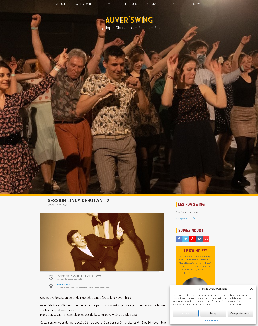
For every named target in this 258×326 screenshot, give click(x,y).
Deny (213, 313)
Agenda (151, 4)
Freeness (63, 284)
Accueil (61, 4)
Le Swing (108, 4)
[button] (251, 288)
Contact (172, 4)
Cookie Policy (211, 320)
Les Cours (130, 4)
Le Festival (194, 4)
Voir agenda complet (185, 218)
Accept (186, 313)
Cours (51, 204)
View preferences (240, 313)
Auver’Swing (84, 4)
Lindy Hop (61, 204)
